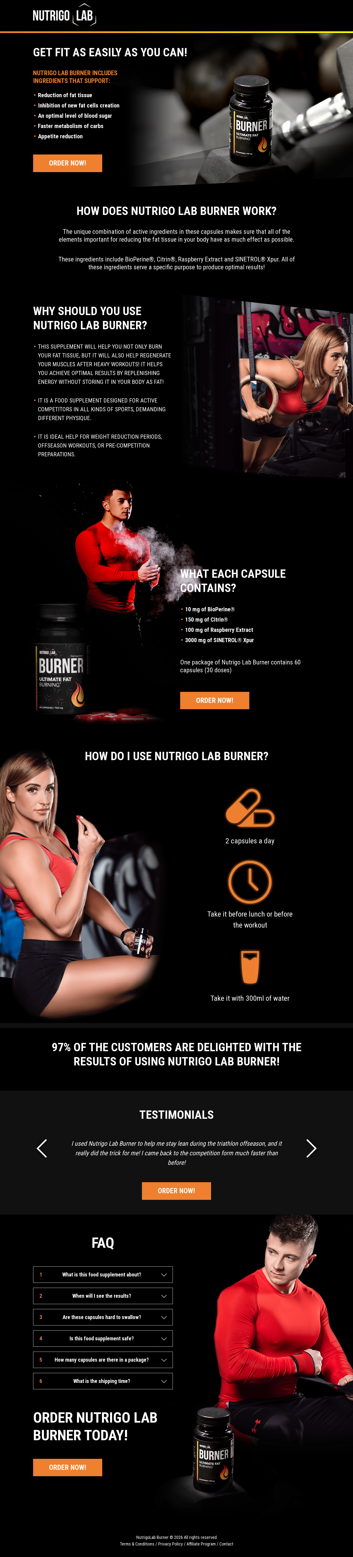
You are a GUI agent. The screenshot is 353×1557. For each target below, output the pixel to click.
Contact (226, 1543)
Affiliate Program (201, 1543)
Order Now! (67, 163)
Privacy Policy (170, 1543)
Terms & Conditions (137, 1543)
